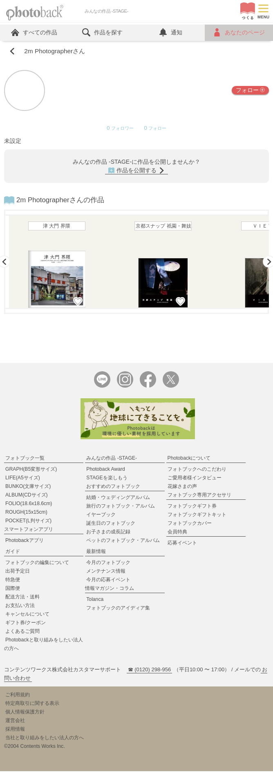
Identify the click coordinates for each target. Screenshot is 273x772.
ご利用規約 (17, 695)
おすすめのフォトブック (113, 487)
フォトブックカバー (190, 524)
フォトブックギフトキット (197, 515)
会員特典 (177, 532)
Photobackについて (189, 459)
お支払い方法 (20, 606)
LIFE (22, 478)
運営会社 (15, 721)
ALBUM (26, 496)
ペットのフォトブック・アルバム (123, 541)
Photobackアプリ (24, 541)
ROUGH (26, 513)
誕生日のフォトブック (110, 524)
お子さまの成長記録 (108, 532)
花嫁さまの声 (182, 487)
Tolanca (94, 600)
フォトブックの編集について (37, 563)
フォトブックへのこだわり (197, 470)
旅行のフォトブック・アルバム (120, 507)
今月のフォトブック (108, 563)
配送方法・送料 (22, 597)
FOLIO (28, 504)
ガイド (12, 552)
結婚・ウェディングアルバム (118, 498)
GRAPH (31, 470)
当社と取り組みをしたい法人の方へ (44, 738)
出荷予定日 (17, 572)
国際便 (12, 589)
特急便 (12, 580)
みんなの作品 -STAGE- (111, 459)
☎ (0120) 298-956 (149, 670)
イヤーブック (101, 515)
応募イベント (182, 543)
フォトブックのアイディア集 (118, 609)
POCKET (28, 521)
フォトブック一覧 (25, 459)
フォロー (250, 90)
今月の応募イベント (108, 580)
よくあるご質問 (22, 632)
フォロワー (120, 128)
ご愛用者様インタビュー (195, 478)
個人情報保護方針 (25, 713)
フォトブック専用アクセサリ (199, 496)
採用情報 (15, 730)
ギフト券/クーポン (25, 623)
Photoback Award (105, 470)
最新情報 (96, 552)
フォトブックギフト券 (192, 507)
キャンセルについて (27, 615)
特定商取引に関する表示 (32, 704)
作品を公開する (136, 170)
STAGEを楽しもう (106, 478)
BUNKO (28, 487)
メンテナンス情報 (105, 572)
